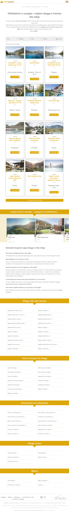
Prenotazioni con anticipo (15, 485)
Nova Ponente (53, 110)
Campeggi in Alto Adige (44, 385)
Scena (54, 147)
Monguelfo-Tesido (54, 185)
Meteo (10, 497)
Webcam (17, 497)
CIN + (15, 66)
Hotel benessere (43, 453)
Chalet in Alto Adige (13, 376)
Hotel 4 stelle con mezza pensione (17, 417)
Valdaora (31, 72)
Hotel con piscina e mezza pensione (17, 425)
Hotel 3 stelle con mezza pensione (47, 413)
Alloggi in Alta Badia (43, 311)
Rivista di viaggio (18, 499)
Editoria (20, 510)
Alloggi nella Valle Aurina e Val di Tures (48, 344)
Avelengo (35, 147)
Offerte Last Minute (43, 481)
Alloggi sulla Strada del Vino (45, 319)
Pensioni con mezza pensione (46, 417)
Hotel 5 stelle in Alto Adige (45, 372)
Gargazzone (15, 147)
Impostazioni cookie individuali (37, 510)
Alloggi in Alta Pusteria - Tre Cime (17, 315)
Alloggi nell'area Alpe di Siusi (15, 311)
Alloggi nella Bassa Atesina (45, 315)
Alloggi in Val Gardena (14, 336)
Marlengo (35, 110)
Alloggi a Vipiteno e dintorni (45, 340)
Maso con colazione (13, 434)
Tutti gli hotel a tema (13, 461)
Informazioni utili (28, 497)
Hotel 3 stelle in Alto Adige (45, 368)
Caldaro (35, 185)
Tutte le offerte (12, 481)
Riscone (18, 110)
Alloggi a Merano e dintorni (45, 323)
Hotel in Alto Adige (13, 368)
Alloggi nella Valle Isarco (44, 336)
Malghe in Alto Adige (13, 393)
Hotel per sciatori (43, 457)
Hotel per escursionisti (14, 457)
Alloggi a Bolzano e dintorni (15, 319)
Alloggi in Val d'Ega (13, 332)
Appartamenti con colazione (45, 429)
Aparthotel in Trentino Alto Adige (16, 381)
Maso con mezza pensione (15, 421)
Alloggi (3, 497)
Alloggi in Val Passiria (14, 349)
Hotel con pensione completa (46, 425)
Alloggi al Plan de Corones (15, 327)
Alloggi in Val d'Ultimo (44, 332)
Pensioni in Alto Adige (44, 381)
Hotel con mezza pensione (15, 413)
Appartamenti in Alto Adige (45, 376)
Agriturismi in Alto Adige (14, 385)
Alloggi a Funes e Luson (14, 344)
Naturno (54, 72)
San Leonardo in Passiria (15, 72)
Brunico (13, 110)
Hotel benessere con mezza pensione (48, 421)
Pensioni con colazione (44, 434)
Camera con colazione (14, 429)
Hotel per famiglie (13, 453)
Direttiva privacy (26, 510)
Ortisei (15, 185)
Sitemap (16, 510)
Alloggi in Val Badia (43, 327)
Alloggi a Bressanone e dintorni (16, 340)
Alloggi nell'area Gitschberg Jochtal (17, 323)
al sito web (14, 77)
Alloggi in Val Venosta (44, 349)
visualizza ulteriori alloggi (35, 200)
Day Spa (41, 485)
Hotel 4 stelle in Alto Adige (15, 372)
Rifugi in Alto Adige (43, 389)
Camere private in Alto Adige (15, 389)
